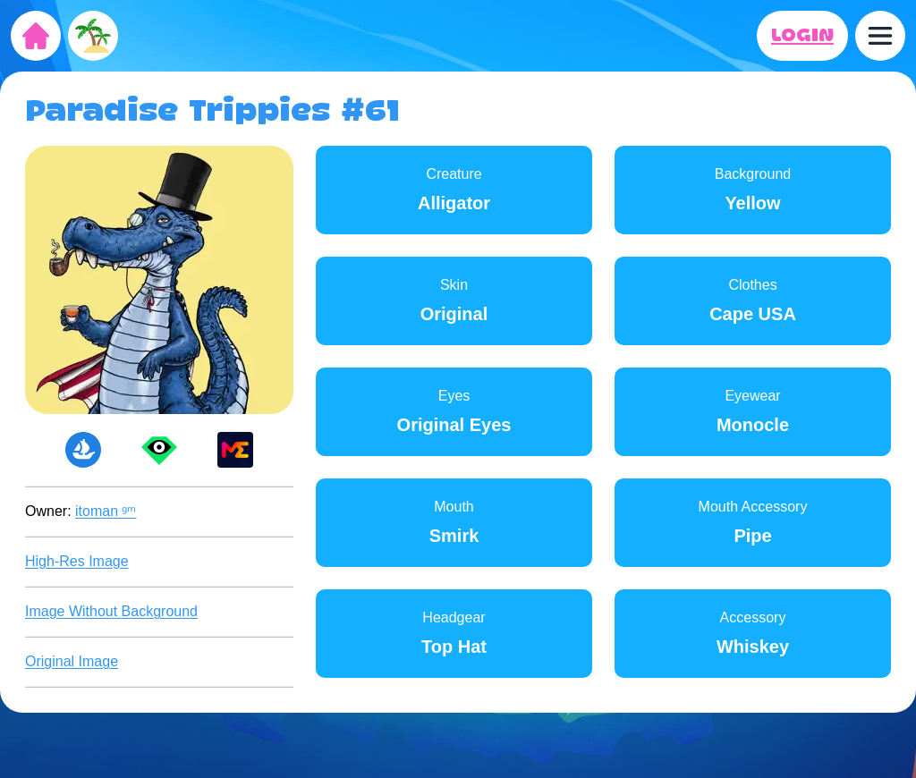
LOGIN (802, 36)
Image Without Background (111, 611)
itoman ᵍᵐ (105, 511)
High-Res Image (77, 561)
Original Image (71, 661)
